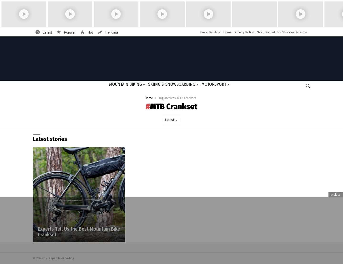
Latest (47, 32)
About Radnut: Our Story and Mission (282, 32)
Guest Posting (210, 32)
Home (227, 32)
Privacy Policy (244, 32)
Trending (111, 32)
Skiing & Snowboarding (171, 84)
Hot (90, 32)
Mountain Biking (125, 84)
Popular (69, 32)
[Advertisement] (171, 230)
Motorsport (214, 84)
